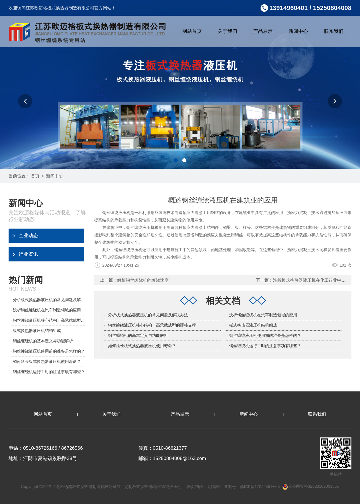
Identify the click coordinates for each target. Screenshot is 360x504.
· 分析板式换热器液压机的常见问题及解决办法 (48, 299)
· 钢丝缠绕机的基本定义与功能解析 (42, 341)
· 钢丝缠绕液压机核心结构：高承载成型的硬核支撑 (48, 320)
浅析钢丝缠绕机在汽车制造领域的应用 (263, 315)
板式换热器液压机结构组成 (253, 325)
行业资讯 (28, 254)
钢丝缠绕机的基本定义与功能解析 (138, 335)
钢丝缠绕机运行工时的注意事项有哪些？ (265, 345)
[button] (25, 101)
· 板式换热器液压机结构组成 (36, 330)
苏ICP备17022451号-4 (260, 486)
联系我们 (333, 31)
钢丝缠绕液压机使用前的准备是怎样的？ (265, 335)
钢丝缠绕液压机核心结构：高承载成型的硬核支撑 (152, 325)
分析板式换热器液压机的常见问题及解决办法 (148, 315)
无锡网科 (215, 486)
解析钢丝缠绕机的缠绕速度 (143, 280)
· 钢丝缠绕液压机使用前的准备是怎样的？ (48, 351)
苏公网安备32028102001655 (310, 486)
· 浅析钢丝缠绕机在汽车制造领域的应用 (46, 310)
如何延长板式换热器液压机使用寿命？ (142, 345)
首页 (35, 175)
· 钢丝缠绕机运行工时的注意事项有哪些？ (48, 371)
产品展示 (263, 31)
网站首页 (192, 31)
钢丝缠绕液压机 (140, 227)
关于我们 (227, 31)
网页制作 (195, 486)
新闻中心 (298, 31)
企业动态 (28, 235)
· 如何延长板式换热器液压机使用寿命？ (46, 361)
